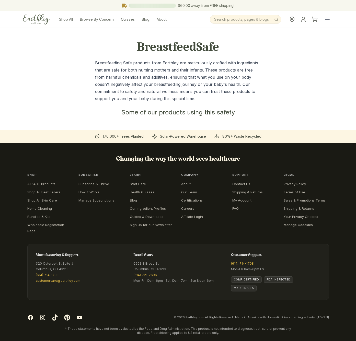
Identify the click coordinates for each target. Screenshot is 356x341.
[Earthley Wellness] (36, 19)
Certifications (192, 200)
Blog (146, 19)
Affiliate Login (192, 217)
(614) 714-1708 (47, 275)
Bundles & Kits (38, 217)
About (162, 19)
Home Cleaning (39, 208)
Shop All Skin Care (42, 200)
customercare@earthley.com (58, 281)
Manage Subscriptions (96, 200)
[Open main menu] (327, 19)
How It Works (88, 192)
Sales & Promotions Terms (305, 200)
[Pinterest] (67, 317)
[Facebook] (30, 317)
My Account (241, 200)
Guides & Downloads (146, 217)
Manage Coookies (298, 225)
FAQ (235, 208)
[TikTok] (55, 317)
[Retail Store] (292, 19)
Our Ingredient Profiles (148, 208)
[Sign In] (303, 19)
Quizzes (128, 19)
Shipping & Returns (247, 192)
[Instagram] (43, 317)
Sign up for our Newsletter (151, 225)
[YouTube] (79, 317)
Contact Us (241, 184)
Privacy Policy (295, 184)
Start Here (138, 184)
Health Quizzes (142, 192)
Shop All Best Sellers (43, 192)
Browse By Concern (97, 19)
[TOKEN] (323, 317)
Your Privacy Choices (301, 217)
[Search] (245, 19)
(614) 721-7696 (145, 275)
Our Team (189, 192)
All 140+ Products (41, 184)
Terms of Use (294, 192)
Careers (187, 208)
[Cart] (314, 19)
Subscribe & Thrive (93, 184)
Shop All (66, 19)
